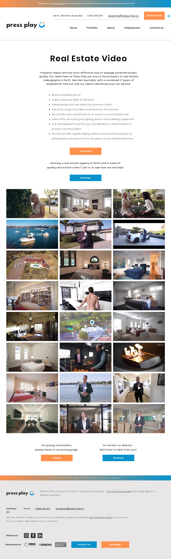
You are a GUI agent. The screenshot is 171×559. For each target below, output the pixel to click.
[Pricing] (57, 458)
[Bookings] (85, 178)
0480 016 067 (95, 15)
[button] (92, 28)
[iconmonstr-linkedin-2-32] (40, 535)
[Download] (85, 151)
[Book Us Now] (154, 16)
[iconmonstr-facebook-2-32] (33, 535)
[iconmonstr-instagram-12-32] (26, 535)
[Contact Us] (84, 544)
